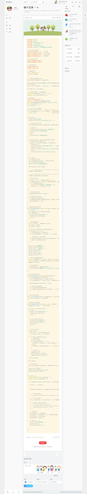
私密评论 (56, 475)
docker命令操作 (73, 14)
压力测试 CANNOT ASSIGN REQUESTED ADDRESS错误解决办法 (75, 32)
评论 (25, 462)
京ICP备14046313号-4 (37, 492)
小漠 (27, 10)
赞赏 (43, 443)
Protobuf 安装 (72, 19)
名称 (25, 479)
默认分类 (28, 12)
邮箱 (38, 479)
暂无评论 (51, 10)
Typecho (68, 492)
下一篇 (59, 454)
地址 (51, 479)
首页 (27, 17)
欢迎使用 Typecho (73, 38)
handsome (78, 492)
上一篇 (26, 454)
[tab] (66, 6)
